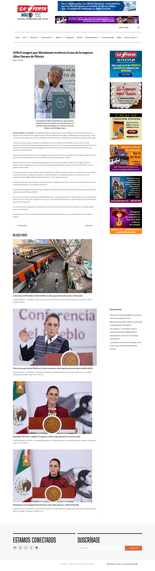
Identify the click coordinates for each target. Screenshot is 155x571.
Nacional (35, 37)
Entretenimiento (92, 37)
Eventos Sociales (108, 37)
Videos (119, 37)
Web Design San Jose (113, 566)
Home (17, 37)
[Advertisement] (126, 254)
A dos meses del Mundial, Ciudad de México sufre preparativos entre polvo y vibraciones (50, 296)
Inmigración (70, 37)
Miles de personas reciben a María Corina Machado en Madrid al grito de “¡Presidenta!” (125, 323)
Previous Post (22, 225)
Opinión (79, 37)
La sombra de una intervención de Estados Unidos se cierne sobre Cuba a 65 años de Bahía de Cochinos (124, 345)
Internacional (47, 37)
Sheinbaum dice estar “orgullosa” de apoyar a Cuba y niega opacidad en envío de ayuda (49, 439)
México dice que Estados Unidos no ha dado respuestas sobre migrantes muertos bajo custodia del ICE (54, 369)
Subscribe (133, 550)
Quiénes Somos (130, 37)
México (59, 37)
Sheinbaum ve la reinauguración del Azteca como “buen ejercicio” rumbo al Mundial (48, 507)
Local (25, 37)
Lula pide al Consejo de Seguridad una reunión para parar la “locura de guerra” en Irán (125, 316)
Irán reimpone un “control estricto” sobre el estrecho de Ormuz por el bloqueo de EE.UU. (125, 330)
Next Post (89, 225)
